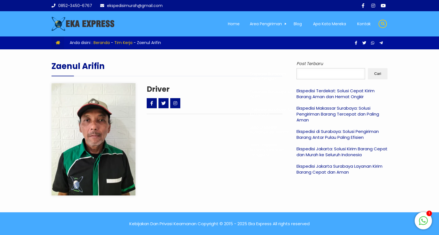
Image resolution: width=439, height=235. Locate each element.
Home (234, 24)
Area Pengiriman (266, 24)
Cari (377, 74)
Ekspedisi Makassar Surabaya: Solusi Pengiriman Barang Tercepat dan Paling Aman (337, 114)
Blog (298, 24)
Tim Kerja (123, 42)
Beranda (102, 42)
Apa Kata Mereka (329, 24)
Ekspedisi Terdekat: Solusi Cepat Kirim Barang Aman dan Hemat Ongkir (335, 94)
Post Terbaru (309, 63)
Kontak (364, 24)
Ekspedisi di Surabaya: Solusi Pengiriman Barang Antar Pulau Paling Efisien (337, 134)
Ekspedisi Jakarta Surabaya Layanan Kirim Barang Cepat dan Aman (339, 169)
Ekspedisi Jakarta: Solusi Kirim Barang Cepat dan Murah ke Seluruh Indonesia (341, 152)
